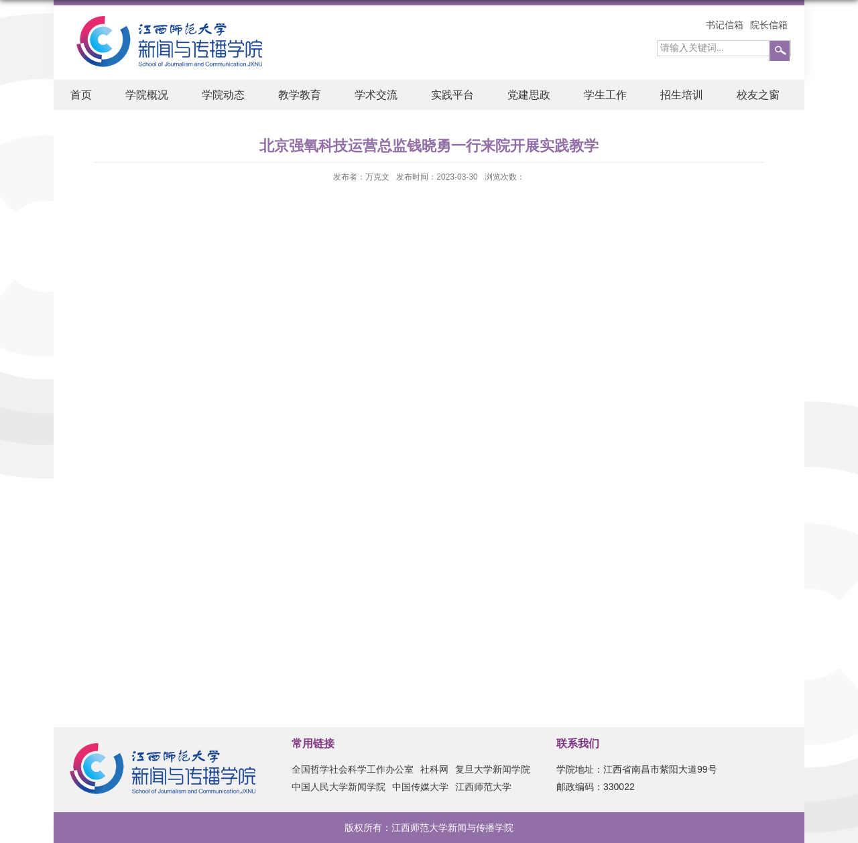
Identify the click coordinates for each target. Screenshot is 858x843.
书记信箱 (724, 24)
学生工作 (605, 95)
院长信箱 (769, 24)
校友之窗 (758, 95)
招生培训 (681, 95)
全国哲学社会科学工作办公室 (353, 769)
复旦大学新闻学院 (492, 769)
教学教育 (299, 95)
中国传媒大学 (420, 786)
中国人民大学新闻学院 (338, 786)
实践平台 (452, 95)
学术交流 (376, 95)
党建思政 (528, 95)
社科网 (434, 769)
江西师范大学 (483, 786)
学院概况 (146, 95)
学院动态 (223, 95)
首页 (81, 95)
